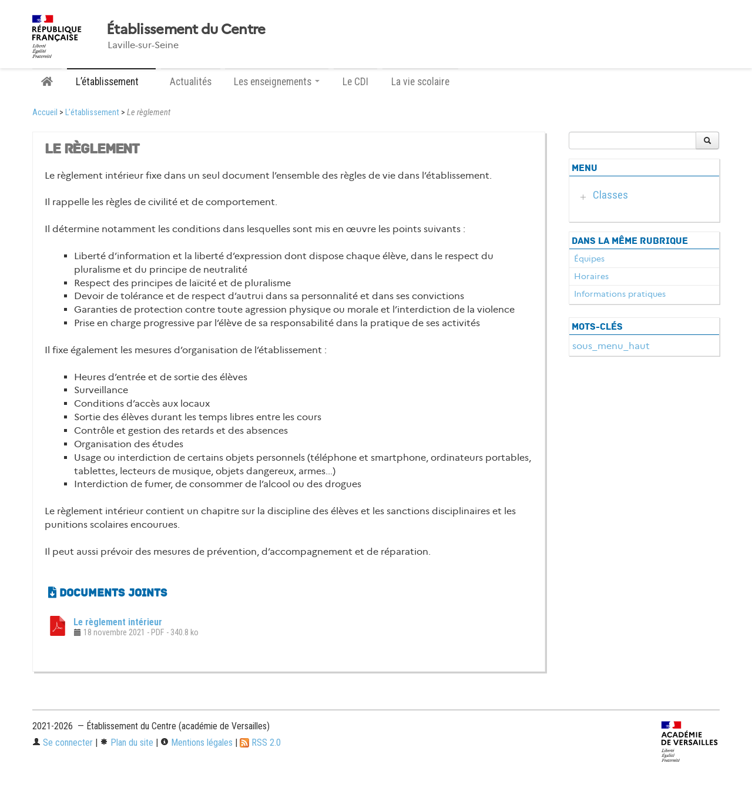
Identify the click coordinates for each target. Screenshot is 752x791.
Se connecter (62, 742)
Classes (610, 195)
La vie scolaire (420, 82)
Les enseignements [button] (277, 82)
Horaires (591, 276)
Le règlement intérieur (117, 622)
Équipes (589, 258)
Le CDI (355, 82)
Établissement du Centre (185, 29)
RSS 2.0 (260, 742)
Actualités (191, 82)
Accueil (45, 113)
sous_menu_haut (611, 345)
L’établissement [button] (111, 82)
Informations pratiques (620, 294)
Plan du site (126, 742)
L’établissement (92, 113)
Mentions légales (196, 742)
